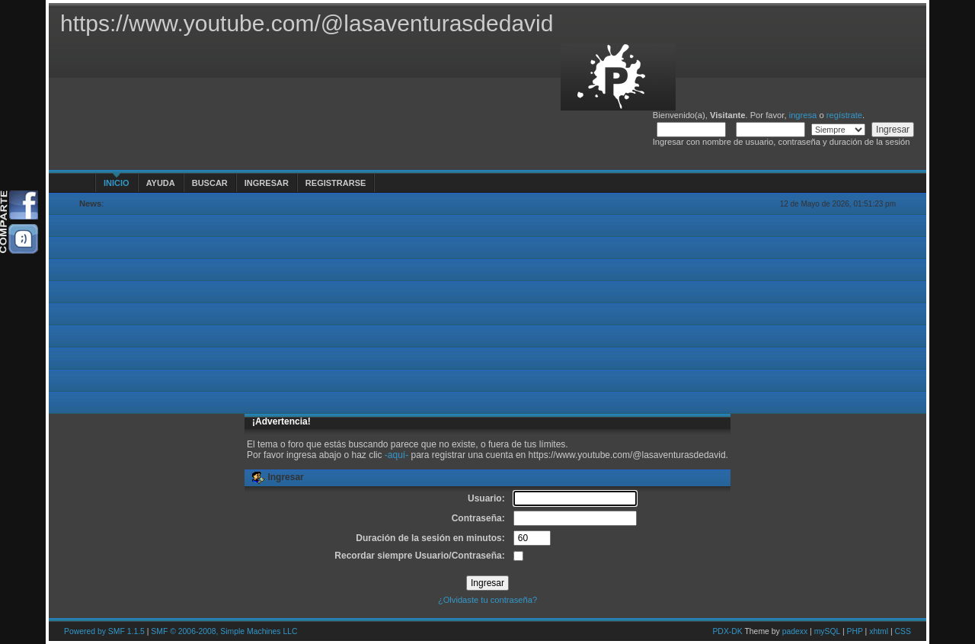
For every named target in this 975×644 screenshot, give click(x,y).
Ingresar (267, 182)
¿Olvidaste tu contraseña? (487, 599)
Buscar (210, 182)
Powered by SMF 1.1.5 (104, 631)
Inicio (116, 182)
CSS (903, 631)
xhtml (878, 631)
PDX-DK (727, 631)
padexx (795, 631)
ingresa (803, 115)
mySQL (827, 631)
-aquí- (396, 455)
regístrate (844, 115)
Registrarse (335, 182)
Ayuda (160, 182)
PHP (855, 631)
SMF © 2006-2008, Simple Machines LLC (224, 631)
